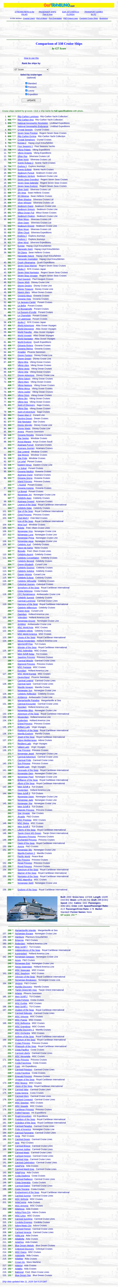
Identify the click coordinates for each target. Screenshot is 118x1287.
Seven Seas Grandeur (28, 179)
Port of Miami (41, 18)
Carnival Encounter (27, 704)
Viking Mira (23, 362)
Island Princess (25, 481)
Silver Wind (23, 242)
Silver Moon (23, 219)
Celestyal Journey (26, 584)
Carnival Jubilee (22, 1149)
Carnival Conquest (24, 1099)
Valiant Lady (23, 747)
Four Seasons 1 (25, 146)
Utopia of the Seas (26, 637)
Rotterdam (20, 943)
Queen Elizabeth (25, 564)
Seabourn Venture (26, 176)
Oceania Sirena (25, 478)
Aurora (21, 846)
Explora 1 (22, 239)
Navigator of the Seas (28, 876)
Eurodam (22, 670)
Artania (18, 993)
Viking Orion (23, 395)
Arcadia (21, 816)
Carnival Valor (21, 1089)
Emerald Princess (23, 1076)
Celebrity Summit (26, 597)
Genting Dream (25, 418)
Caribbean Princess (24, 1109)
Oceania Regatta (26, 435)
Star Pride (22, 458)
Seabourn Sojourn (26, 209)
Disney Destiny (25, 285)
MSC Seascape (22, 970)
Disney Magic (24, 428)
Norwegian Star (25, 803)
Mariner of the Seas (27, 873)
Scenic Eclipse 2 (25, 163)
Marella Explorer (25, 733)
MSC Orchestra (22, 1033)
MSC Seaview (22, 1103)
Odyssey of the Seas (25, 977)
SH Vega (22, 192)
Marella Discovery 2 (24, 1030)
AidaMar (19, 1258)
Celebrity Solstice (26, 571)
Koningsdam (21, 953)
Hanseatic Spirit (25, 249)
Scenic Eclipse (24, 169)
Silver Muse (23, 229)
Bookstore (104, 18)
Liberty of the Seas (26, 830)
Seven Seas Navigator (28, 272)
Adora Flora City (23, 1212)
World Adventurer (26, 325)
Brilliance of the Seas (28, 780)
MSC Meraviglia (22, 1056)
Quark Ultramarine (26, 262)
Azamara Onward (26, 501)
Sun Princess (24, 763)
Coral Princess (24, 514)
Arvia (17, 1136)
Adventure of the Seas (28, 714)
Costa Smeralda (22, 1182)
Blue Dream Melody (24, 1245)
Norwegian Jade (25, 800)
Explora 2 (22, 236)
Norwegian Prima (26, 538)
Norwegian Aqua (25, 541)
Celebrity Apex (24, 498)
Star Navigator (24, 421)
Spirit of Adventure (26, 412)
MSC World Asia (25, 627)
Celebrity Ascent (25, 554)
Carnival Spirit (24, 684)
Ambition (22, 624)
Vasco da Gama (25, 548)
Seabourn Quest (25, 206)
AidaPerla (19, 1166)
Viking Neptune (25, 385)
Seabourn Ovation (26, 216)
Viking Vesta (23, 368)
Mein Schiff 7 (21, 947)
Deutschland (24, 677)
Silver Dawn (23, 222)
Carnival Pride (24, 760)
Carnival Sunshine (24, 1219)
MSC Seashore (22, 973)
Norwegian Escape (24, 933)
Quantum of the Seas (25, 1040)
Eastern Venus (24, 465)
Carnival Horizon (23, 1156)
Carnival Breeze (22, 1146)
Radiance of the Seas (28, 730)
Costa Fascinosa (23, 1063)
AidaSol (18, 1265)
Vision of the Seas (23, 1086)
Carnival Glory (22, 1096)
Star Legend (23, 451)
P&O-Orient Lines (70, 18)
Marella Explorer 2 (26, 853)
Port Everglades (55, 18)
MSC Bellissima (22, 1023)
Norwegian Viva (25, 531)
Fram (17, 1066)
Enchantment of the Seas (27, 1192)
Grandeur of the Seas (25, 1122)
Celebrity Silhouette (27, 581)
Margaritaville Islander (25, 930)
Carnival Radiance (24, 1179)
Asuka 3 (21, 269)
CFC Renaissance (26, 594)
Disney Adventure (26, 375)
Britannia (19, 940)
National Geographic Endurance (33, 126)
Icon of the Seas (25, 521)
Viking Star (23, 408)
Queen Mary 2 (24, 415)
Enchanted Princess (27, 840)
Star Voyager (24, 813)
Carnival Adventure (27, 757)
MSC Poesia (21, 1020)
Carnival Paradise (23, 1126)
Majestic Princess (26, 810)
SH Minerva (23, 196)
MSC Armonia (21, 1205)
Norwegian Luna (25, 534)
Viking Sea (23, 402)
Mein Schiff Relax (26, 654)
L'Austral (22, 485)
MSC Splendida (25, 650)
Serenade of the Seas (28, 770)
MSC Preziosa (24, 820)
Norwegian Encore (26, 621)
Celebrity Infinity (25, 631)
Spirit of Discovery (26, 405)
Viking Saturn (24, 378)
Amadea (22, 352)
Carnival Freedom (23, 1069)
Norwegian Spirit (25, 883)
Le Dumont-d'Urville (27, 312)
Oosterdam (23, 790)
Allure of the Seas (26, 783)
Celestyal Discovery (24, 1249)
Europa (21, 246)
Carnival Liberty (22, 1053)
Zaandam (22, 614)
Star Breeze (23, 455)
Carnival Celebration (25, 1162)
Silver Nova (23, 159)
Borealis (21, 551)
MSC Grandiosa (22, 1026)
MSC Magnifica (25, 879)
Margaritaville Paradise (28, 700)
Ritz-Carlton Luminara (28, 116)
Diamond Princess (26, 664)
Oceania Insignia (25, 488)
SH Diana (22, 252)
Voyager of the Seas (24, 1079)
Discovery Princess (27, 836)
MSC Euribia (21, 1003)
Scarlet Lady (24, 767)
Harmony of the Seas (28, 604)
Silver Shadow (24, 199)
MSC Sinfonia (21, 1199)
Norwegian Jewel (26, 753)
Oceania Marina (25, 348)
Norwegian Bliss (25, 710)
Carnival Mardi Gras (24, 1169)
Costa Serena (21, 1093)
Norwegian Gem (25, 773)
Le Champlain (24, 315)
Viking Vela (23, 372)
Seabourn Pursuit (26, 173)
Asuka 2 (21, 322)
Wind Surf (22, 524)
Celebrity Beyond (26, 561)
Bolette (21, 528)
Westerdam (23, 717)
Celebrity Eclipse (25, 577)
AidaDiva (19, 1242)
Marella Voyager (25, 687)
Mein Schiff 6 (24, 806)
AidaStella (20, 1255)
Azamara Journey (26, 448)
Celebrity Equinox (26, 567)
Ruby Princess (22, 1059)
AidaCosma (20, 1202)
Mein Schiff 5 (24, 826)
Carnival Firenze (23, 1229)
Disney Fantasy (25, 355)
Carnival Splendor (23, 1013)
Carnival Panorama (24, 1132)
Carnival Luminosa (26, 601)
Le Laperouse (24, 319)
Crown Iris (20, 1262)
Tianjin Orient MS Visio (26, 990)
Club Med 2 (23, 518)
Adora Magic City (23, 1225)
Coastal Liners (29, 18)
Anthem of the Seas (24, 1036)
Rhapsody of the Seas (25, 1046)
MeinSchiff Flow (25, 644)
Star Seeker (23, 438)
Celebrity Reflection (27, 694)
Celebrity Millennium (27, 607)
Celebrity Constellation (28, 558)
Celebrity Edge (25, 508)
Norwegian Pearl (25, 777)
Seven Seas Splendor (28, 183)
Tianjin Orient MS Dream (29, 833)
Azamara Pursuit (25, 445)
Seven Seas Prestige (28, 133)
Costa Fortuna (22, 1000)
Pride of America (23, 1129)
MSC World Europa (27, 674)
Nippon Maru (24, 292)
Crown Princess (22, 1043)
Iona (17, 1142)
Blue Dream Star (23, 1275)
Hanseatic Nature (26, 256)
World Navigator (25, 338)
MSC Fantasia (24, 667)
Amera (21, 431)
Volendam (22, 617)
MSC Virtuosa (21, 1016)
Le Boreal (22, 491)
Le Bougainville (25, 309)
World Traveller (25, 332)
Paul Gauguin (24, 279)
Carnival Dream (22, 1139)
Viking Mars (23, 382)
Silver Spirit (23, 189)
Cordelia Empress (23, 1222)
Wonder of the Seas (27, 647)
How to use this (31, 58)
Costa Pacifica (22, 1050)
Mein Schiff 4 (24, 787)
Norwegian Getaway (24, 957)
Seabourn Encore (26, 226)
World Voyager (25, 335)
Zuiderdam (23, 720)
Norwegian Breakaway (26, 980)
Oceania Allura (24, 295)
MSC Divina (23, 823)
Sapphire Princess (26, 657)
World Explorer (25, 342)
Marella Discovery (23, 986)
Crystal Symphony (26, 139)
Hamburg (19, 937)
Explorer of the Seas (27, 889)
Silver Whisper (24, 202)
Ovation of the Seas (24, 1010)
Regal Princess (25, 863)
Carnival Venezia (23, 1232)
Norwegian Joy (25, 494)
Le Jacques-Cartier (27, 302)
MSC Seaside (21, 1106)
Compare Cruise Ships (88, 18)
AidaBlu (18, 1268)
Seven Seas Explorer (28, 186)
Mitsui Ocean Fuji (26, 212)
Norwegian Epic (22, 963)
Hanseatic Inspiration (28, 259)
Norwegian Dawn (26, 796)
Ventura (18, 983)
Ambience (22, 697)
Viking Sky (23, 398)
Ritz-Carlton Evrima (27, 136)
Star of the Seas (25, 511)
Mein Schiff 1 (21, 1006)
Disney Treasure (25, 289)
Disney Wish (24, 282)
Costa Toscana (22, 1189)
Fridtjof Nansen (22, 1113)
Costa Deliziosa (25, 591)
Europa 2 (22, 143)
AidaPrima (20, 1172)
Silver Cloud (23, 232)
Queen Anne (24, 611)
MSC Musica (21, 1083)
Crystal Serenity (25, 129)
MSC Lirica (20, 1215)
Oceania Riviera (25, 345)
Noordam (22, 707)
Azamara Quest (25, 475)
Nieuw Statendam (23, 967)
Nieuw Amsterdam (26, 641)
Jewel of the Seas (26, 737)
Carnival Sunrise (23, 1195)
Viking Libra (23, 365)
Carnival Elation (22, 1186)
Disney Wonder (25, 425)
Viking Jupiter (24, 392)
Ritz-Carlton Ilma (25, 119)
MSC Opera (20, 1252)
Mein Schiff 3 (24, 793)
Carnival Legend (25, 680)
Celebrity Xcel (24, 544)
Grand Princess (25, 723)
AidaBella (19, 1239)
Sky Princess (24, 860)
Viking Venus (24, 388)
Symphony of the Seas (28, 587)
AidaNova (19, 1209)
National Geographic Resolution (33, 123)
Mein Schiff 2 (21, 996)
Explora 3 (22, 166)
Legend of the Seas (27, 504)
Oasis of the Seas (26, 843)
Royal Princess (25, 866)
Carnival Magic (22, 1152)
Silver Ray (22, 156)
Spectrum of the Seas (28, 869)
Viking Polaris (24, 149)
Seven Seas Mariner (27, 265)
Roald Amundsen (23, 1116)
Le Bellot (22, 305)
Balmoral (19, 1272)
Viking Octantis (25, 153)
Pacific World (24, 856)
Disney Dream (24, 358)
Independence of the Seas (27, 950)
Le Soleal (22, 468)
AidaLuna (19, 1235)
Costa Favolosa (22, 1073)
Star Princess (24, 750)
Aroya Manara (24, 441)
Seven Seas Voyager (28, 275)
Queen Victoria (25, 574)
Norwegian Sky (25, 850)
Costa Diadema (22, 1176)
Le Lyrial (22, 461)
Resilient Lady (24, 743)
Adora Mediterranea (27, 740)
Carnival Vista (21, 1159)
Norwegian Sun (25, 690)
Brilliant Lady (24, 727)
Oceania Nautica (25, 471)
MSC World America (27, 634)
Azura (18, 960)
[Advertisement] (59, 30)
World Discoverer (26, 329)
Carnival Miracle (25, 660)
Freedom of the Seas (25, 1119)
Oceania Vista (24, 299)
